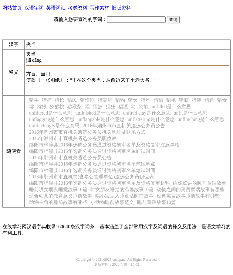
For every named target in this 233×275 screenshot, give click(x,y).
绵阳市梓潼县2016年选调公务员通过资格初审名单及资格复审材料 (99, 183)
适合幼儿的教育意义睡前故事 (60, 195)
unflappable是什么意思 (101, 119)
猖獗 (123, 106)
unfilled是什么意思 (171, 106)
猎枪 (59, 100)
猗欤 (144, 106)
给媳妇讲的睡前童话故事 (199, 183)
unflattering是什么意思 (151, 119)
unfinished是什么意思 (97, 112)
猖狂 (110, 106)
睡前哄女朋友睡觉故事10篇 (58, 189)
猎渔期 (87, 100)
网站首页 (12, 7)
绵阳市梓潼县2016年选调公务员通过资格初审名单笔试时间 (92, 170)
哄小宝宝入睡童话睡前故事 (124, 195)
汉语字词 (34, 7)
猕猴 (42, 106)
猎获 (184, 100)
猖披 (98, 106)
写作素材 (99, 7)
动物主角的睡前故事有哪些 (58, 202)
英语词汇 (56, 7)
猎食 (222, 100)
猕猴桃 (57, 106)
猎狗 (145, 100)
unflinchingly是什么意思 (54, 125)
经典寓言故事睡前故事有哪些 (188, 195)
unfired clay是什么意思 (147, 112)
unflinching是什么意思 (201, 119)
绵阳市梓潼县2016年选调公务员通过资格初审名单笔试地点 (92, 164)
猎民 (72, 100)
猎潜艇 (105, 100)
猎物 (120, 100)
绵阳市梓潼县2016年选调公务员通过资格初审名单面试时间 (92, 151)
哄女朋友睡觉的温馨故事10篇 (122, 189)
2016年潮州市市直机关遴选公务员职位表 (72, 138)
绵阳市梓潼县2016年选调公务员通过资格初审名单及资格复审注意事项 (104, 144)
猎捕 (47, 100)
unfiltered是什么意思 (50, 112)
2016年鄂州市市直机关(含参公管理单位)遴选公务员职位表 (91, 176)
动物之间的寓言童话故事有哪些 (191, 189)
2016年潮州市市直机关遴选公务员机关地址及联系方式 (87, 132)
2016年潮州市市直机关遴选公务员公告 (124, 125)
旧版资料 (121, 7)
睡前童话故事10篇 (156, 202)
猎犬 (133, 100)
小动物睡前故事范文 (112, 202)
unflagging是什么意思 (51, 119)
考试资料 (77, 7)
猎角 (209, 100)
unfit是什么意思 (190, 112)
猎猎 (158, 100)
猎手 (34, 100)
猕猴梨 (74, 106)
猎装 (196, 100)
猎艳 (171, 100)
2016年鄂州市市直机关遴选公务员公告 (70, 157)
